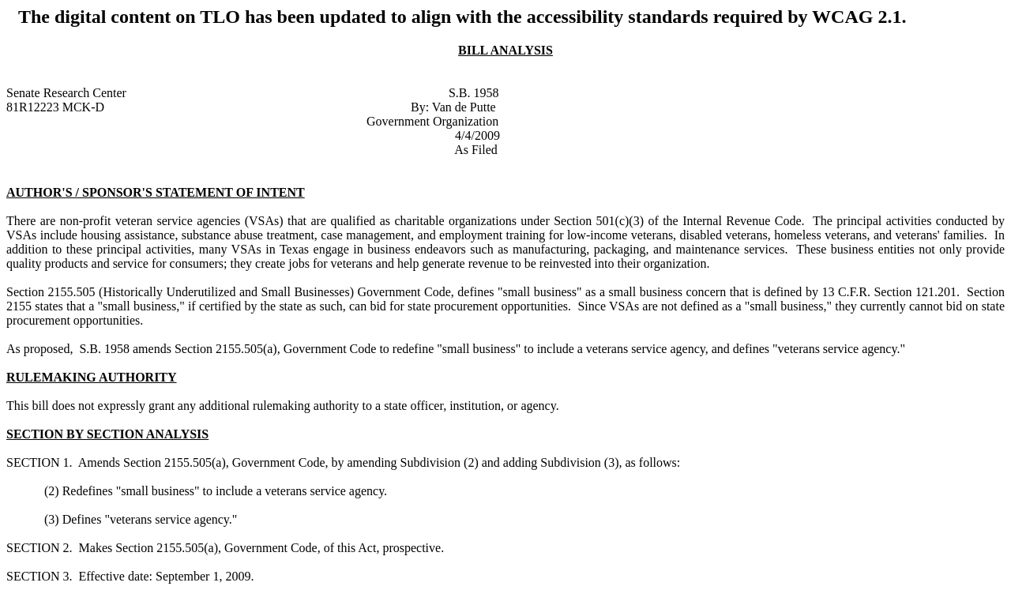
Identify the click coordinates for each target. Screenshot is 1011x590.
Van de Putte (464, 107)
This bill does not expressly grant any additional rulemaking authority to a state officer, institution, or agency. (282, 405)
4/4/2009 (477, 135)
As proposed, (41, 348)
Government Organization (432, 121)
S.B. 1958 (474, 93)
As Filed (476, 149)
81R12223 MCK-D (55, 107)
